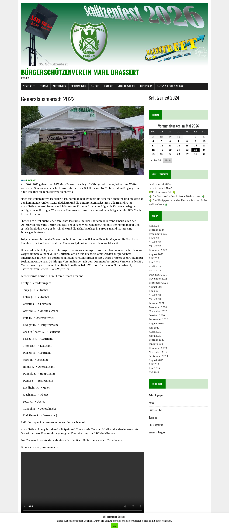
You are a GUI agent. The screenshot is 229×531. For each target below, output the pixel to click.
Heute (168, 160)
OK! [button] (114, 525)
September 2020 (158, 319)
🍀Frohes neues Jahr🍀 (162, 192)
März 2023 (155, 246)
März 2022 (155, 270)
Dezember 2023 (158, 234)
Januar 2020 (156, 344)
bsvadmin (31, 180)
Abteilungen (59, 86)
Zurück (156, 160)
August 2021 (156, 287)
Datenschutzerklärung (170, 86)
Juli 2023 (154, 238)
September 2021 (158, 283)
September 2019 (158, 356)
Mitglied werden (126, 86)
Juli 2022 (154, 258)
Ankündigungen (156, 395)
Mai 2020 (154, 327)
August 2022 (156, 254)
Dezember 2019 (158, 348)
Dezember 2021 (158, 274)
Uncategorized (156, 425)
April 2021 (155, 295)
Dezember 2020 (158, 307)
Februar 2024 (156, 230)
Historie (107, 86)
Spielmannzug (78, 86)
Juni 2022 (154, 262)
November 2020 (158, 311)
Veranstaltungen (157, 432)
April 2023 (155, 242)
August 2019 (156, 360)
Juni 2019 (154, 368)
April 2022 (155, 266)
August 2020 (156, 323)
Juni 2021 (154, 291)
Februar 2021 (156, 303)
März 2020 (155, 335)
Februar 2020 (156, 340)
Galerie (94, 86)
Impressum (146, 86)
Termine (43, 86)
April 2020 (155, 331)
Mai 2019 (154, 372)
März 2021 (155, 299)
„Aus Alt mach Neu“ (160, 188)
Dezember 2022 (158, 250)
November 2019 (158, 352)
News (151, 403)
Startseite (29, 86)
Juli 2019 (154, 364)
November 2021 (158, 278)
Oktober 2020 (157, 315)
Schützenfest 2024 (159, 184)
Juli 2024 (154, 225)
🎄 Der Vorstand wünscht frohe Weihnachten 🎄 (177, 196)
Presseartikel (155, 410)
